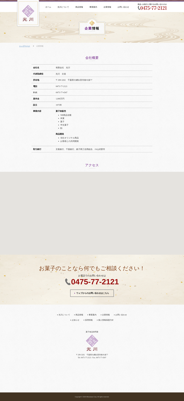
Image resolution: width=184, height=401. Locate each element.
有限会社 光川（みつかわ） (28, 13)
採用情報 (89, 320)
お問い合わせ (123, 7)
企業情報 (107, 7)
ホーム (48, 7)
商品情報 (79, 7)
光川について (63, 7)
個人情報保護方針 (106, 320)
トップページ (24, 46)
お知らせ (75, 320)
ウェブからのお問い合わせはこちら (92, 293)
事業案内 (93, 7)
